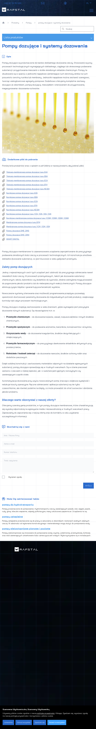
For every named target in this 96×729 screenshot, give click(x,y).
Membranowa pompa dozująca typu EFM (23, 222)
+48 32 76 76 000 (12, 3)
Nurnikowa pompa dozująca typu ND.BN (22, 210)
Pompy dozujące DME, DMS (17, 230)
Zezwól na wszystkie (57, 722)
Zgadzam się (40, 722)
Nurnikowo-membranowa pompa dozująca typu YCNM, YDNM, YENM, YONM (37, 218)
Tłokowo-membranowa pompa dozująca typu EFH (26, 184)
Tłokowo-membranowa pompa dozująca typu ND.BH (28, 189)
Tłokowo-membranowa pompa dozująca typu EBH (27, 176)
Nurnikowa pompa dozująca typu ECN (22, 201)
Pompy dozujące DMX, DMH (17, 235)
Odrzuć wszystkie (23, 722)
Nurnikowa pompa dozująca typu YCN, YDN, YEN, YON (28, 214)
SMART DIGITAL (12, 239)
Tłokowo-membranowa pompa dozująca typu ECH (27, 180)
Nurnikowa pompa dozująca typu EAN (21, 193)
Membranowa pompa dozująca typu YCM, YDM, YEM (28, 226)
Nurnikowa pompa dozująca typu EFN (21, 205)
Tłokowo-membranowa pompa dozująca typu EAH (27, 172)
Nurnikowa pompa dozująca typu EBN (22, 197)
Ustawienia (8, 722)
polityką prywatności (46, 713)
